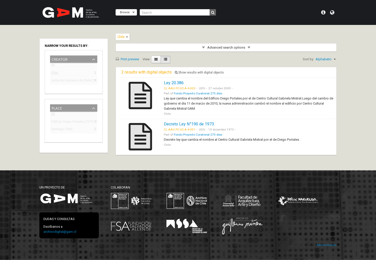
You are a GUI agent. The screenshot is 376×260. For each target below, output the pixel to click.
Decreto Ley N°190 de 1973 (189, 124)
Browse (125, 12)
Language (332, 12)
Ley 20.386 (174, 82)
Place (57, 107)
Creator (60, 58)
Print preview (127, 59)
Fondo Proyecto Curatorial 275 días (198, 93)
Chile (54, 73)
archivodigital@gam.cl (59, 232)
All (53, 66)
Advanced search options (226, 47)
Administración (326, 245)
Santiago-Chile (61, 129)
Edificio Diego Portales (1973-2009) (70, 122)
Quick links (323, 12)
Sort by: (308, 59)
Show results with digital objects (199, 72)
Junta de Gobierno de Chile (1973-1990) (70, 81)
